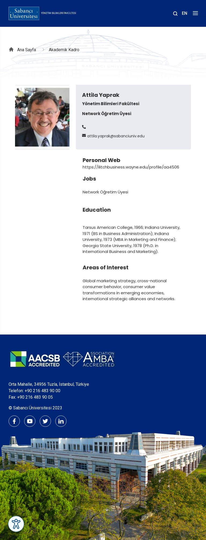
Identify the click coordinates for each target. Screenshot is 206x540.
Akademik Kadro (64, 49)
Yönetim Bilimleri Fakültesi (58, 13)
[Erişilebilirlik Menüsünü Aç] (16, 524)
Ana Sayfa (26, 49)
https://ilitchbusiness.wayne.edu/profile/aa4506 (131, 167)
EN (184, 13)
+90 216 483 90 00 (42, 390)
